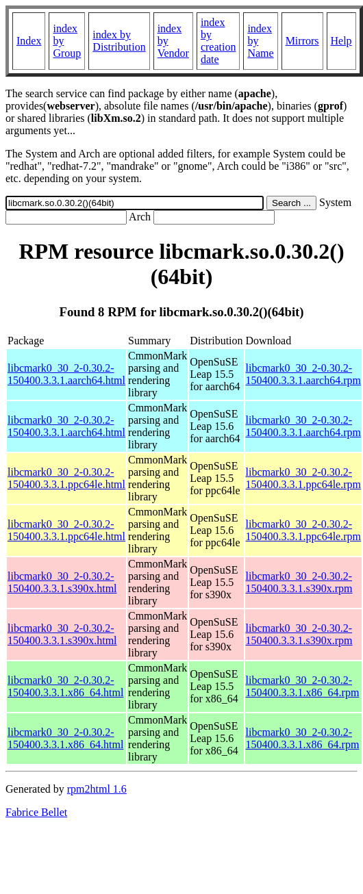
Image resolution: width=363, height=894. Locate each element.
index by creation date (218, 40)
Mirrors (302, 41)
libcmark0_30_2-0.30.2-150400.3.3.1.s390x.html (62, 582)
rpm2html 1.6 (97, 789)
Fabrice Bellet (36, 812)
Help (341, 41)
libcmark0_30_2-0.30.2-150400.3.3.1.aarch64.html (66, 374)
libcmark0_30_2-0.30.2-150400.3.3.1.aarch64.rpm (303, 374)
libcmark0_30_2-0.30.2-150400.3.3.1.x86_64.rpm (303, 686)
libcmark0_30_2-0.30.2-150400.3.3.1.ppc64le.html (66, 478)
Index (28, 41)
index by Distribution (118, 41)
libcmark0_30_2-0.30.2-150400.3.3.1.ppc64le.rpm (303, 478)
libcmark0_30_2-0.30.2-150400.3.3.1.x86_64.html (65, 686)
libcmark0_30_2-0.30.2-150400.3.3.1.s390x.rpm (299, 582)
